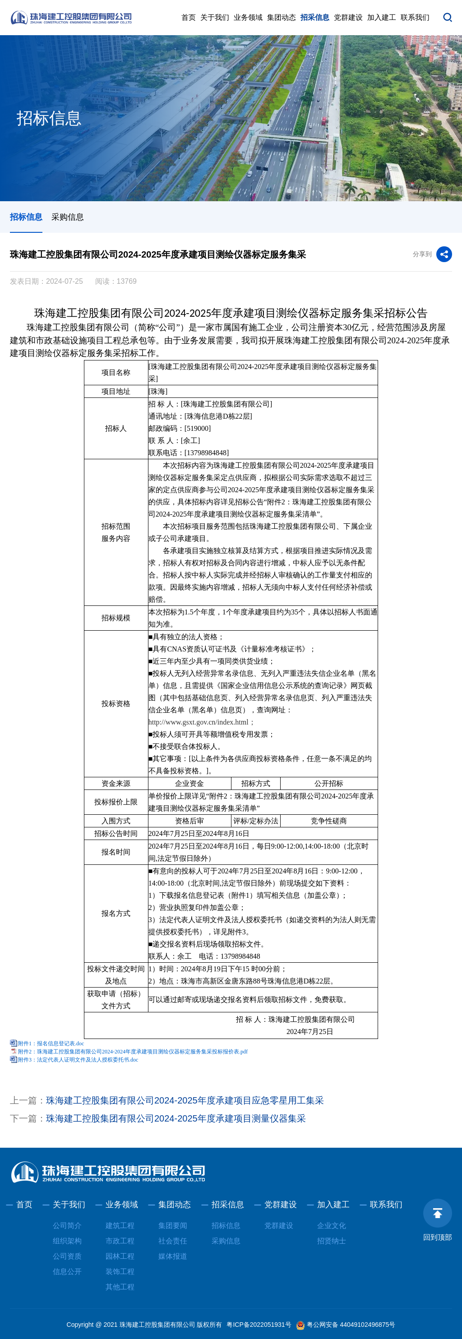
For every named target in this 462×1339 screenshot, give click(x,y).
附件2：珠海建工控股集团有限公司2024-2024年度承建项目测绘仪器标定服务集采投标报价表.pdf (133, 1051)
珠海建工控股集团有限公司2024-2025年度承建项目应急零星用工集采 (185, 1100)
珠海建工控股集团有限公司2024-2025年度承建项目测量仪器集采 (176, 1118)
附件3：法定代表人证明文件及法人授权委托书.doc (78, 1060)
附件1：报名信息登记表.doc (51, 1043)
